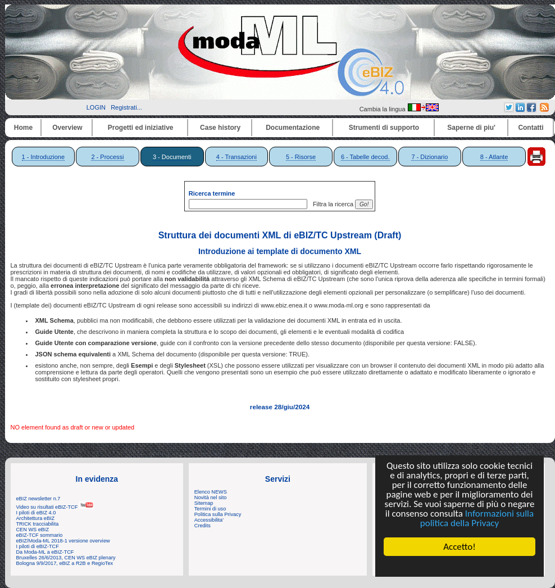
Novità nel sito (210, 497)
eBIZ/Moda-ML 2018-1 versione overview (63, 541)
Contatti (530, 128)
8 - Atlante (494, 156)
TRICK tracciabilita (37, 524)
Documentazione (293, 128)
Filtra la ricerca (331, 204)
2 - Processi (107, 156)
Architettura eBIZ (35, 518)
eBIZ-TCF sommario (39, 535)
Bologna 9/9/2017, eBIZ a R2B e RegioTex (64, 563)
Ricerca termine (212, 193)
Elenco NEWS (210, 492)
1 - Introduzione (43, 156)
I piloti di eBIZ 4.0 (36, 512)
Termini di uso (210, 509)
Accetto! (459, 547)
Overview (67, 128)
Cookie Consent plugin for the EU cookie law (459, 566)
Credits (202, 525)
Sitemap (203, 503)
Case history (220, 128)
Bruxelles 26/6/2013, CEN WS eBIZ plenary (66, 557)
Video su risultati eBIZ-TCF (55, 507)
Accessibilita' (209, 520)
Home (23, 128)
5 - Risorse (301, 156)
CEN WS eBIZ (32, 529)
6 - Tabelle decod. (365, 156)
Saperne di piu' (471, 128)
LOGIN (96, 107)
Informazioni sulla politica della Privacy (477, 518)
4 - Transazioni (236, 156)
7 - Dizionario (429, 156)
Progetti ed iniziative (141, 128)
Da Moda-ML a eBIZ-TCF (45, 552)
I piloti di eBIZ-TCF (37, 546)
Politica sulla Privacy (217, 514)
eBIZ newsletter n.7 (38, 498)
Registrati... (126, 107)
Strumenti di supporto (384, 128)
